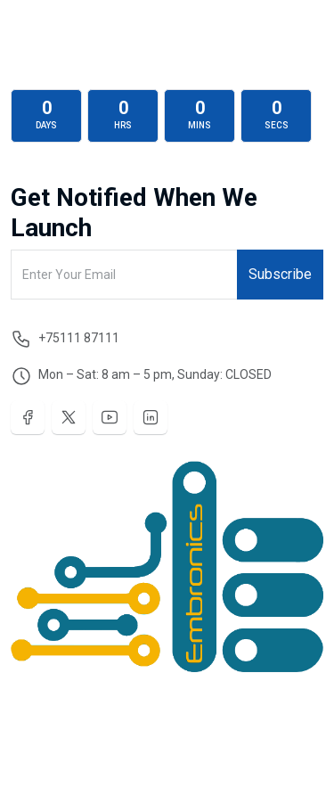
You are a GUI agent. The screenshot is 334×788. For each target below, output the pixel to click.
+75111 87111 (78, 338)
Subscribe (280, 274)
